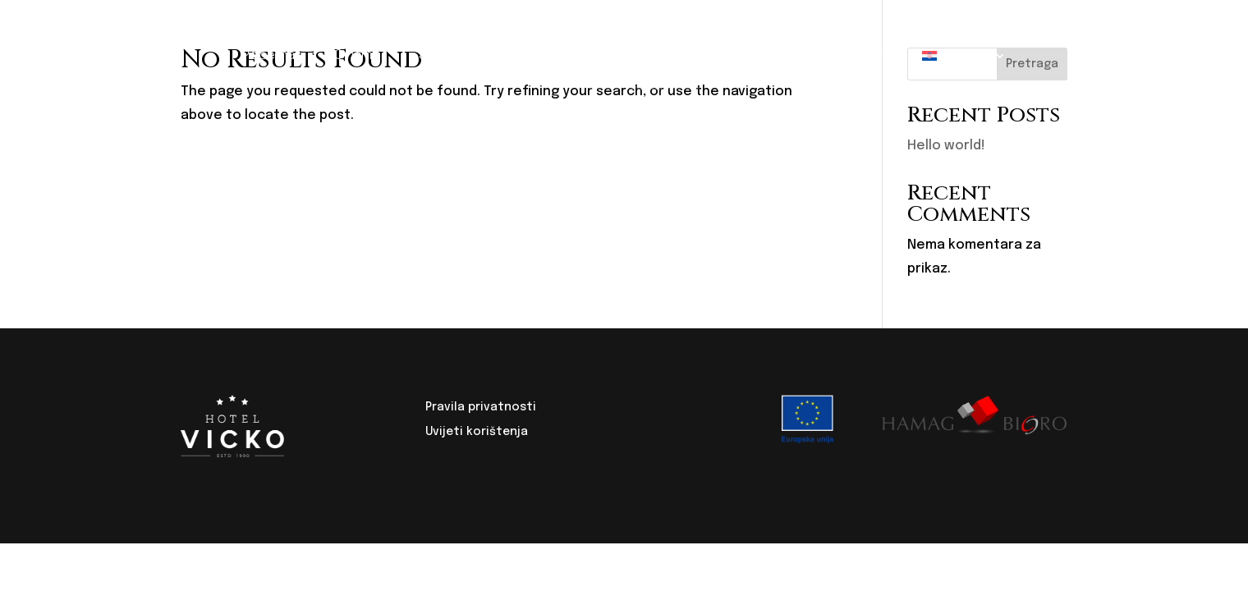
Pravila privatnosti (480, 407)
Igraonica (767, 55)
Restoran (519, 55)
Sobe (435, 55)
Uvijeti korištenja (476, 432)
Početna (268, 55)
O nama (356, 55)
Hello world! (946, 146)
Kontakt (859, 55)
